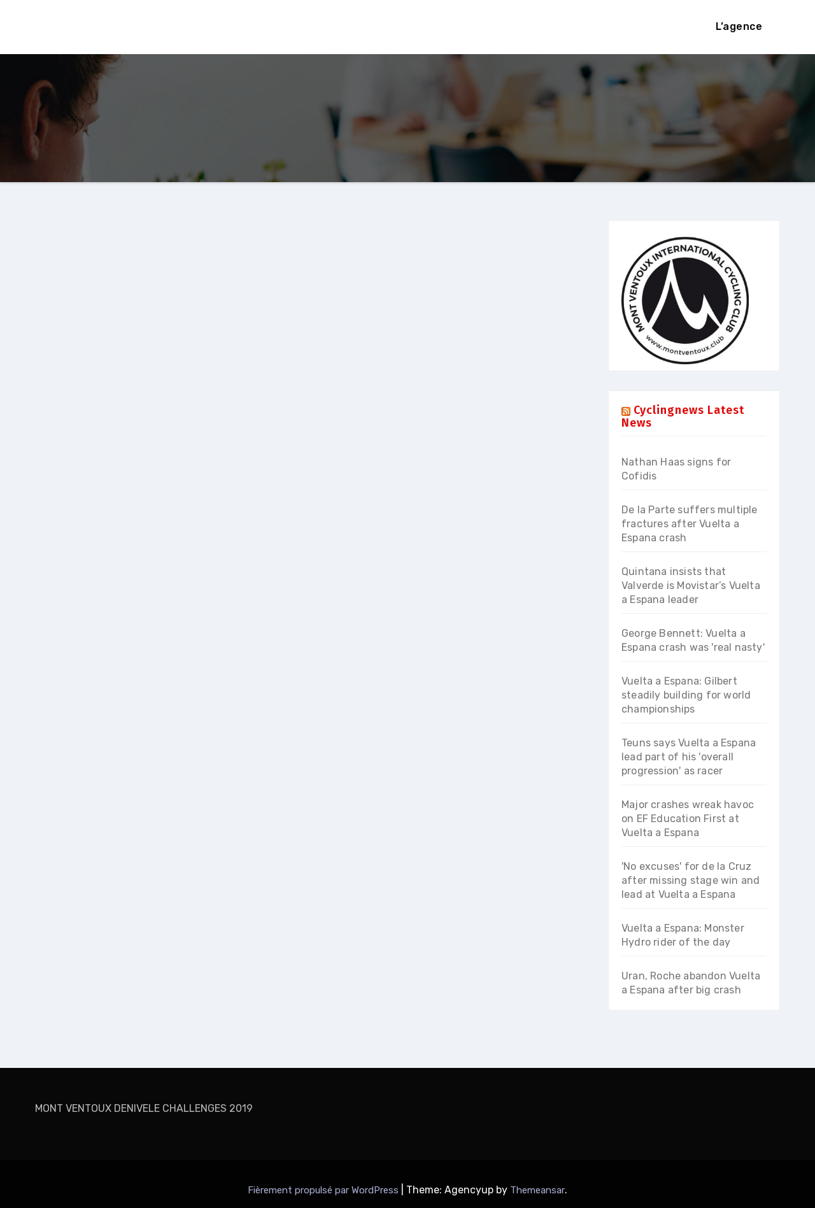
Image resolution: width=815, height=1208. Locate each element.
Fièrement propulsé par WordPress (324, 1190)
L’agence (739, 26)
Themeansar (537, 1190)
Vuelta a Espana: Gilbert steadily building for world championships (686, 695)
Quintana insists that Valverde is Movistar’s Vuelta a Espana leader (690, 585)
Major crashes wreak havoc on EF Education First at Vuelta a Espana (687, 819)
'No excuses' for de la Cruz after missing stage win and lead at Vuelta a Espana (690, 880)
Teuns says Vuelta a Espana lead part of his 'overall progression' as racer (688, 757)
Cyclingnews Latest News (682, 416)
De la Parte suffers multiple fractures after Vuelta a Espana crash (689, 524)
